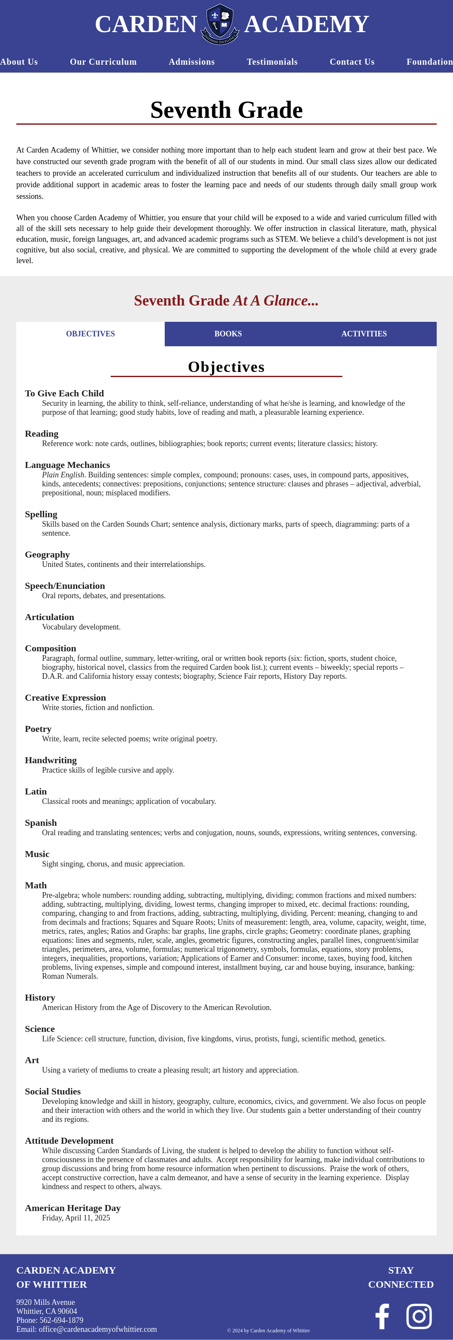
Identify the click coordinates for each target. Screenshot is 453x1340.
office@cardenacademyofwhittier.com (98, 1329)
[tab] (90, 334)
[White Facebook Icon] (382, 1316)
